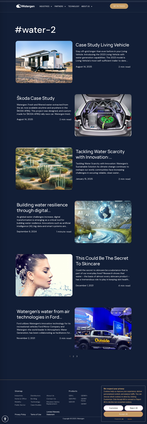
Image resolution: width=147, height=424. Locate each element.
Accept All (123, 414)
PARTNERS (60, 6)
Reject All (133, 408)
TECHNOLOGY (73, 6)
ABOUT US (87, 6)
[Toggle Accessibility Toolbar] (5, 418)
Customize (113, 408)
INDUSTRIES (45, 6)
